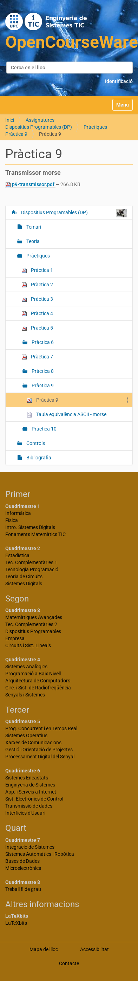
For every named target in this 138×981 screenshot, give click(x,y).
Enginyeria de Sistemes (30, 785)
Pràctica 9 (16, 134)
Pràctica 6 (42, 342)
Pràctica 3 (37, 299)
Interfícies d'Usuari (25, 813)
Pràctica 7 (37, 357)
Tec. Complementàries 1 (31, 562)
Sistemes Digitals (23, 583)
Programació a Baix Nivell (33, 673)
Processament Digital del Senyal (39, 756)
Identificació (119, 81)
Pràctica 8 (42, 371)
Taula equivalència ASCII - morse (66, 415)
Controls (35, 443)
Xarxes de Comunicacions (33, 742)
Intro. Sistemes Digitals (30, 527)
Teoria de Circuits (23, 576)
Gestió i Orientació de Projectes (39, 749)
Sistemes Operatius (26, 735)
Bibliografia (38, 457)
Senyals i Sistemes (25, 694)
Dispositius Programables (33, 631)
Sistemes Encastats (26, 778)
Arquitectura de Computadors (37, 680)
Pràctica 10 (44, 429)
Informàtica (18, 513)
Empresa (15, 638)
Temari (33, 227)
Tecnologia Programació (31, 569)
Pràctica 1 (37, 270)
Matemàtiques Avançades (33, 617)
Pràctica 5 (37, 328)
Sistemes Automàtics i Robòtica (39, 854)
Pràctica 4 (37, 314)
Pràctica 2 (37, 285)
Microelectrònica (23, 868)
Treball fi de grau (23, 889)
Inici (9, 120)
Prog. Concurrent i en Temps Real (41, 728)
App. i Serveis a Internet (30, 792)
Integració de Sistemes (29, 847)
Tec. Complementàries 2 (31, 624)
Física (11, 520)
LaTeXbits (16, 923)
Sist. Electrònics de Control (34, 799)
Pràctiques (95, 127)
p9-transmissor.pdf (30, 184)
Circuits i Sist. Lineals (28, 645)
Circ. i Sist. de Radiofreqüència (38, 687)
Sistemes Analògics (26, 666)
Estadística (17, 555)
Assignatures (40, 120)
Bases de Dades (22, 861)
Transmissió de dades (28, 806)
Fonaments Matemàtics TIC (35, 534)
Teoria (32, 241)
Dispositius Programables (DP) (38, 127)
